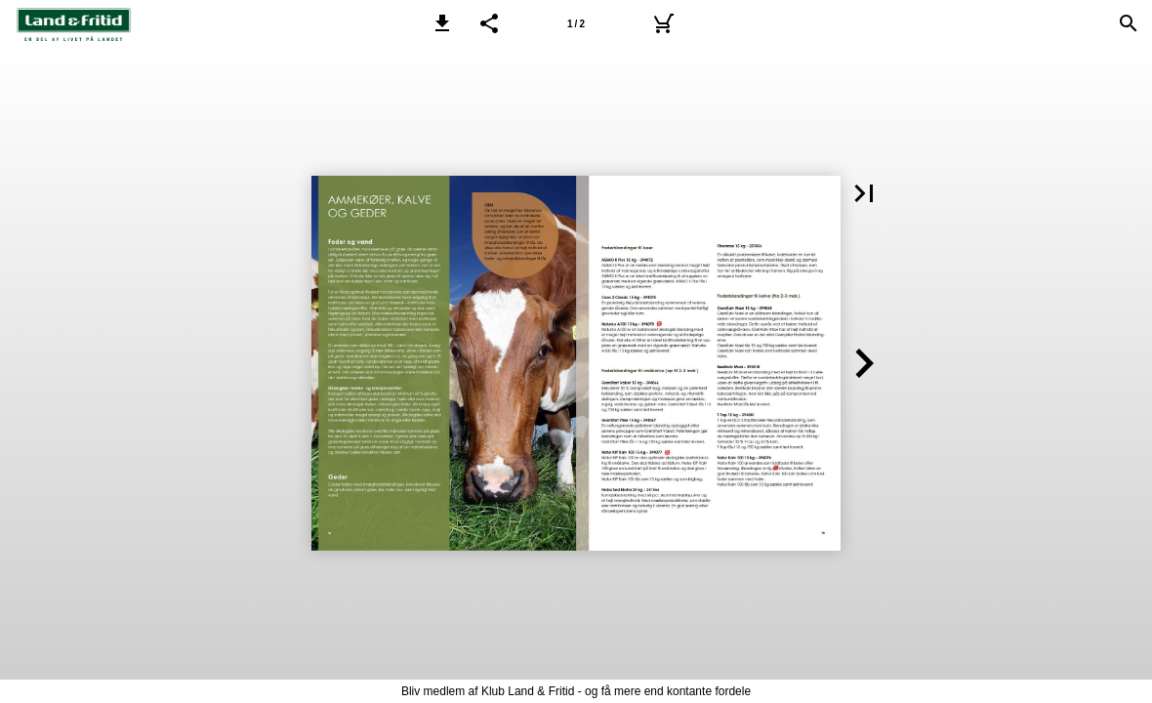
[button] (442, 23)
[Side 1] (576, 23)
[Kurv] (662, 23)
